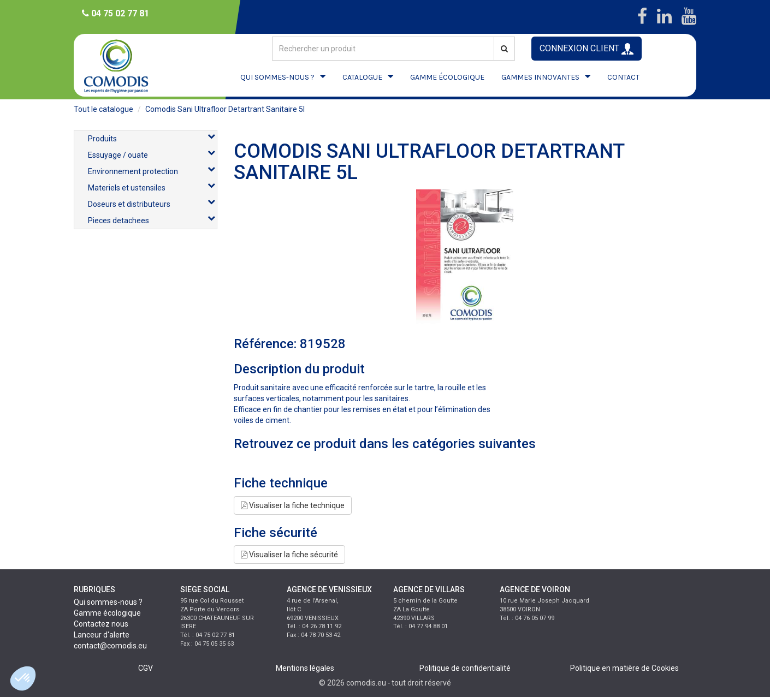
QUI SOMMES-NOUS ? (277, 77)
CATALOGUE (362, 77)
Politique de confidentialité (465, 668)
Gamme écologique (107, 613)
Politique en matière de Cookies (624, 668)
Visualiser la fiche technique (293, 505)
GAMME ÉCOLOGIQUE (447, 77)
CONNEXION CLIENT (586, 49)
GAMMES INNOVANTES (540, 77)
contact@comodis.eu (110, 645)
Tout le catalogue (103, 109)
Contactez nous (101, 623)
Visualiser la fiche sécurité (289, 554)
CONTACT (623, 77)
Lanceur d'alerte (101, 634)
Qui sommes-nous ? (108, 602)
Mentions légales (305, 668)
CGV (145, 668)
